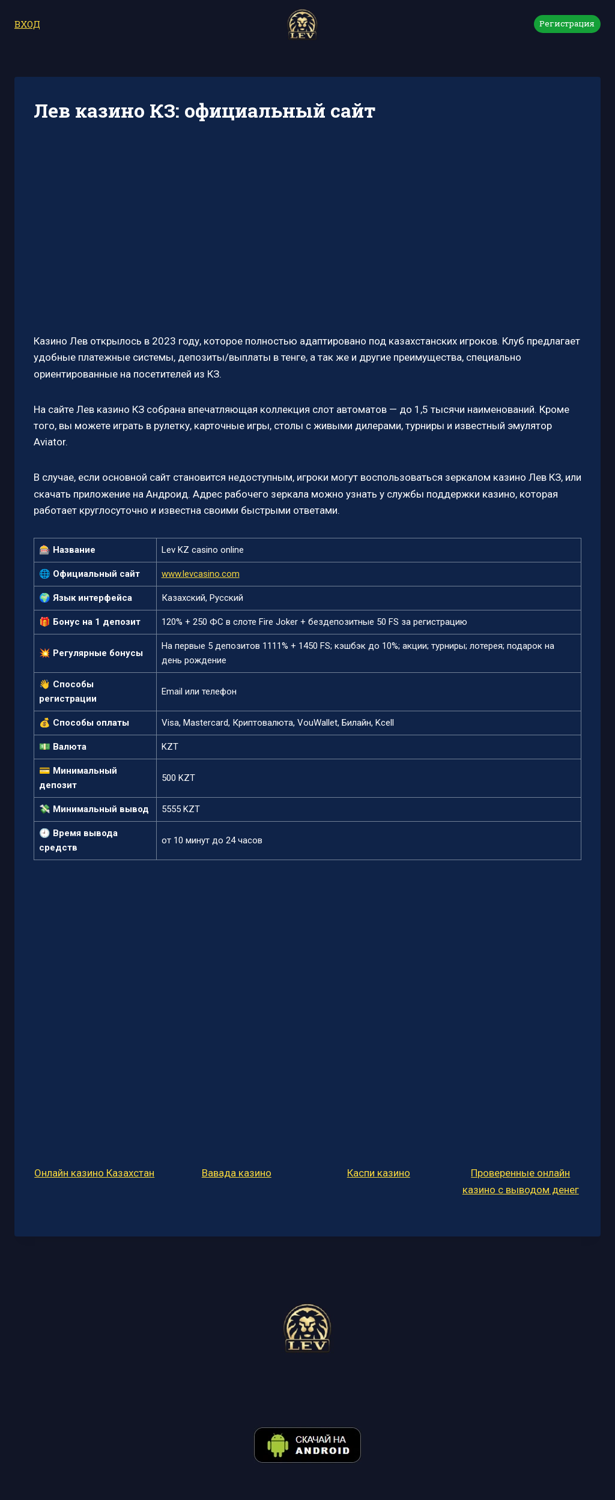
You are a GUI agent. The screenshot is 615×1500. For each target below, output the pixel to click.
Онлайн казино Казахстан (94, 1173)
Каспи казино (378, 1173)
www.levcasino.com (201, 573)
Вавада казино (236, 1173)
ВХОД (27, 24)
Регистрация (567, 23)
